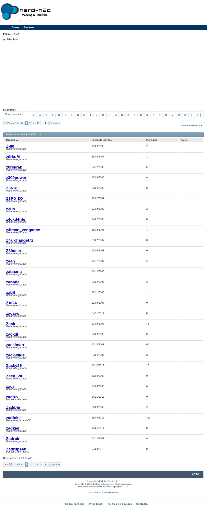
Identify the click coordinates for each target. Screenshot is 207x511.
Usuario (12, 140)
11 (38, 122)
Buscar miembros (190, 125)
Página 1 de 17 (15, 122)
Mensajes (151, 140)
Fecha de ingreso (102, 140)
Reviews (28, 27)
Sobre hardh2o (74, 504)
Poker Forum (112, 492)
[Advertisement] (103, 77)
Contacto (142, 504)
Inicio (6, 34)
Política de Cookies (119, 504)
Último (54, 123)
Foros (15, 27)
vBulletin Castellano (101, 486)
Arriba (195, 473)
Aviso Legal (95, 504)
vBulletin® (103, 481)
